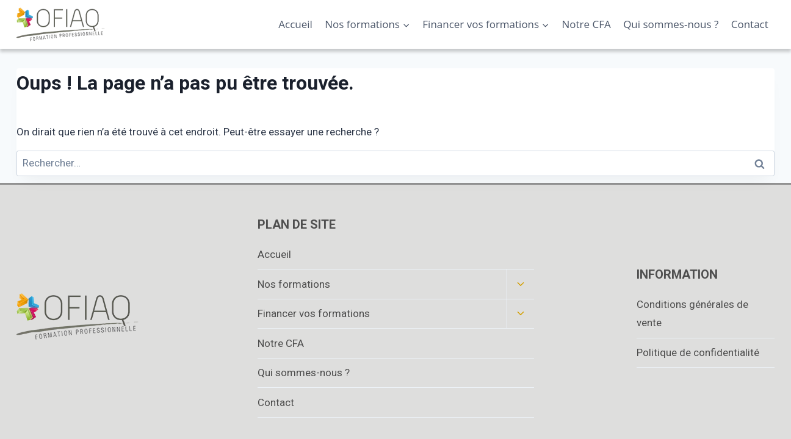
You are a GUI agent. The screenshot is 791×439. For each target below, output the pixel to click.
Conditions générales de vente (692, 313)
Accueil (295, 24)
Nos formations (294, 284)
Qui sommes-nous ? (670, 24)
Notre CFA (586, 24)
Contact (749, 24)
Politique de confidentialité (698, 352)
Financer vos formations (314, 313)
